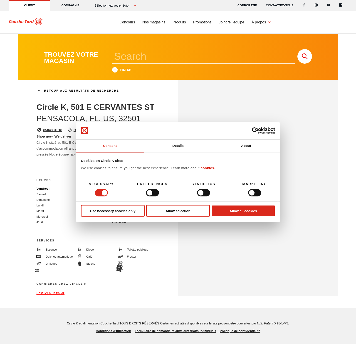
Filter (122, 70)
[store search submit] (304, 56)
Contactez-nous (279, 5)
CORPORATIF (247, 5)
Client (29, 5)
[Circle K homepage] (26, 22)
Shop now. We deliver (53, 136)
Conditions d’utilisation (113, 331)
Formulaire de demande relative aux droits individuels (175, 331)
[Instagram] (316, 5)
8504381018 (52, 130)
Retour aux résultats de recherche (76, 90)
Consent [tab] (110, 146)
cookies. (208, 168)
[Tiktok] (341, 5)
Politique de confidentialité (240, 331)
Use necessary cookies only (112, 211)
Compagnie (70, 5)
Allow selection (178, 211)
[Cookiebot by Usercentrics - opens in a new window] (255, 130)
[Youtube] (328, 5)
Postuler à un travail (50, 293)
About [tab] (246, 146)
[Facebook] (304, 5)
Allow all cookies (243, 211)
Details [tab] (178, 146)
